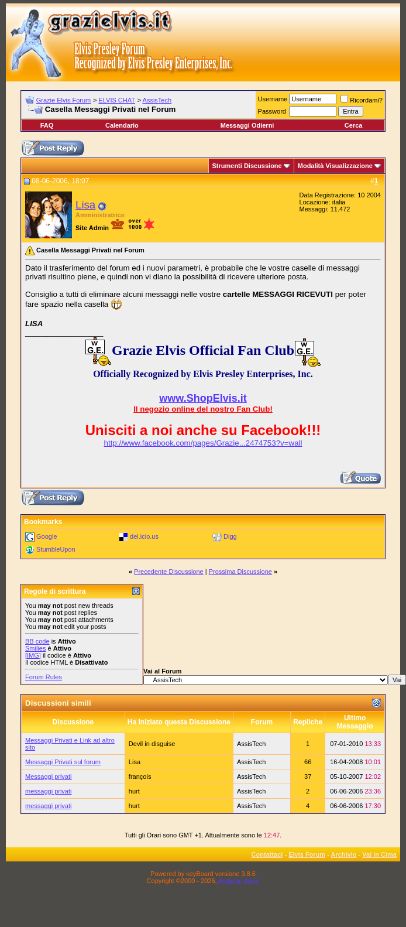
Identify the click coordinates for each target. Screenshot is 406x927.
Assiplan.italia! (238, 880)
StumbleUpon (55, 549)
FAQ (47, 125)
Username (273, 98)
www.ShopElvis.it (202, 398)
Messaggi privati (48, 776)
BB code (37, 641)
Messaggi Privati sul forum (63, 761)
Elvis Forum (306, 854)
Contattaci (267, 854)
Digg (230, 536)
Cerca (354, 125)
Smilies (35, 648)
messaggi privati (48, 791)
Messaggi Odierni (247, 125)
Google (46, 536)
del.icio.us (144, 536)
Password (272, 111)
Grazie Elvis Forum (63, 100)
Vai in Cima (379, 854)
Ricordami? (361, 100)
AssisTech (157, 100)
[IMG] (33, 655)
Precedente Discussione (169, 571)
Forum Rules (43, 676)
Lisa (85, 205)
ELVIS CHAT (116, 100)
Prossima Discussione (240, 571)
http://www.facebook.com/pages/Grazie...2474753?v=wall (203, 443)
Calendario (122, 125)
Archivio (344, 854)
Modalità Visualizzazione (335, 165)
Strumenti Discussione (247, 165)
